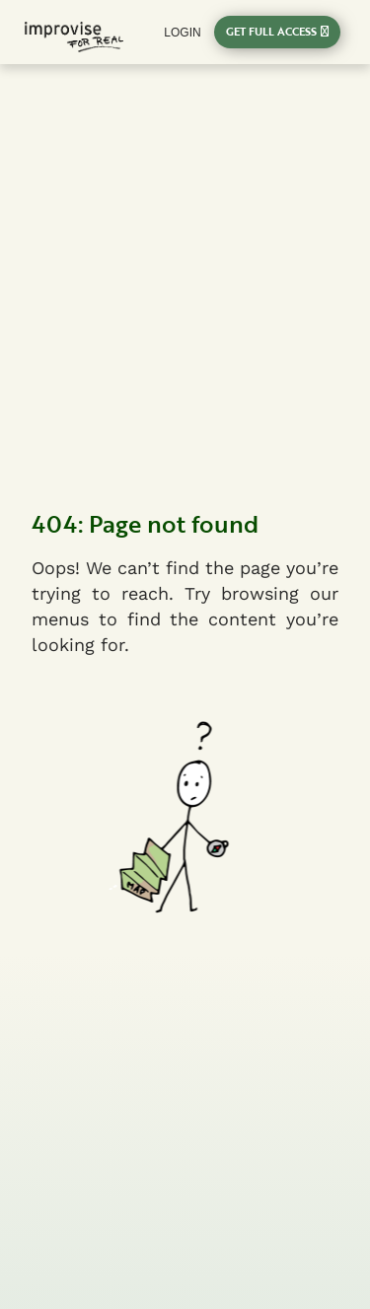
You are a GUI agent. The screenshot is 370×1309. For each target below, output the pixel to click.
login (182, 32)
